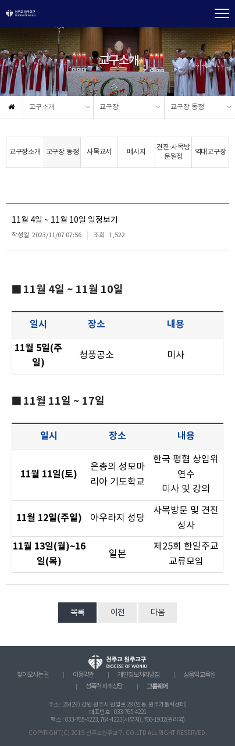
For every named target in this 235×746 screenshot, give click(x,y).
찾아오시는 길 (33, 675)
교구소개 (42, 107)
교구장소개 (25, 152)
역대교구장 (210, 152)
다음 (158, 612)
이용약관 (83, 675)
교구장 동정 (187, 107)
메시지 (136, 152)
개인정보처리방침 (138, 675)
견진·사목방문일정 (173, 152)
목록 (77, 612)
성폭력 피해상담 (104, 686)
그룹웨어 (157, 686)
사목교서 (99, 152)
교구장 (109, 107)
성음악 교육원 (199, 675)
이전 (117, 612)
